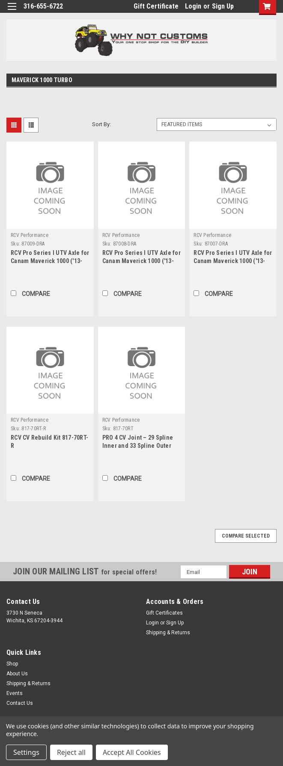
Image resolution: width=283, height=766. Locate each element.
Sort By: (101, 124)
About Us (17, 674)
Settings (26, 752)
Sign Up (223, 6)
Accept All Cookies (132, 752)
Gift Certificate (156, 6)
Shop (12, 664)
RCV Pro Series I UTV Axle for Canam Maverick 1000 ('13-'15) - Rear (233, 260)
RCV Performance (29, 235)
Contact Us (19, 703)
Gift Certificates (164, 613)
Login (193, 6)
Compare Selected (246, 536)
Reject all (71, 752)
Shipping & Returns (168, 633)
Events (14, 693)
